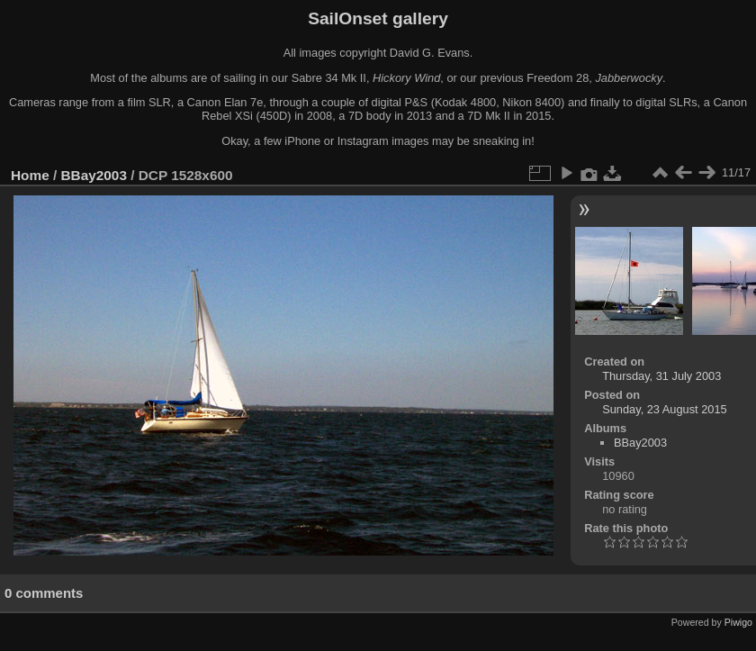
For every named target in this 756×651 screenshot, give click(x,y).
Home (30, 175)
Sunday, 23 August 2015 (664, 409)
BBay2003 (94, 175)
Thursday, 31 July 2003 (661, 376)
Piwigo (738, 622)
